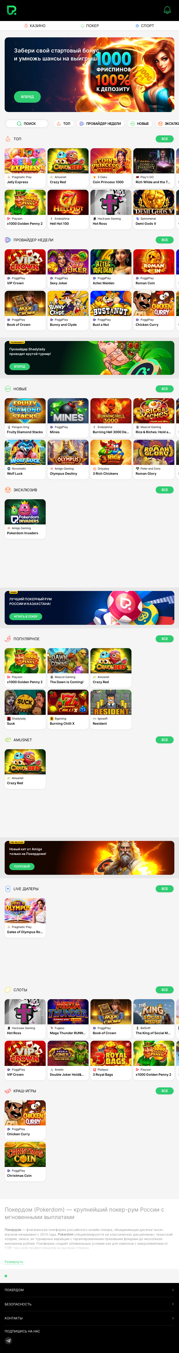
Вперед (27, 97)
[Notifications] (167, 10)
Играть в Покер (26, 616)
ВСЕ (165, 139)
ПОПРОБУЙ (22, 866)
